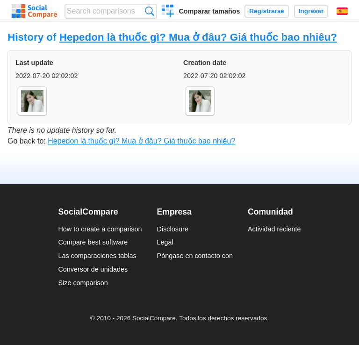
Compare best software (93, 242)
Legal (165, 242)
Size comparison (83, 283)
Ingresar (311, 10)
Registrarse (266, 10)
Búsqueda (149, 11)
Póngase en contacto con (195, 255)
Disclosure (172, 229)
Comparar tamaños (209, 11)
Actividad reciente (274, 229)
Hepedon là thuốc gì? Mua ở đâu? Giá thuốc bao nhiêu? (198, 37)
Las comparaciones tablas (97, 255)
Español (342, 11)
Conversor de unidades (93, 269)
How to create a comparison (100, 229)
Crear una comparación (168, 12)
